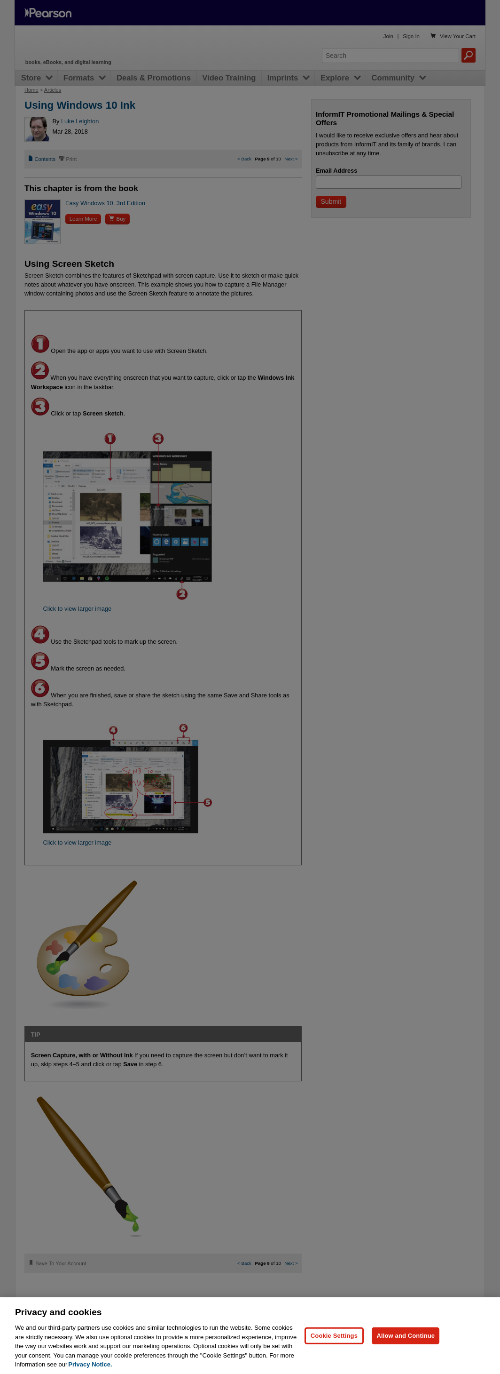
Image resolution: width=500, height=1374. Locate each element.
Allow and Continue (405, 1335)
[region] (250, 1335)
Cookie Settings (334, 1335)
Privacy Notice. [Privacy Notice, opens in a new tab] (90, 1364)
